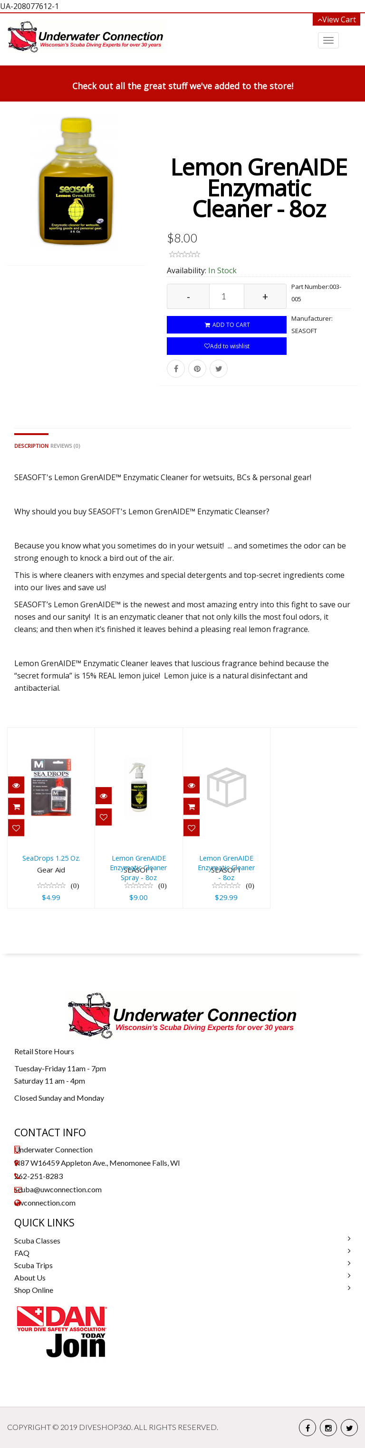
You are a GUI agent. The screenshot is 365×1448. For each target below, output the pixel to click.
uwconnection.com (45, 1202)
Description (31, 445)
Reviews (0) (65, 445)
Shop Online (33, 1289)
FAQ (21, 1252)
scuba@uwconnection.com (58, 1189)
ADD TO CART (227, 325)
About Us (30, 1277)
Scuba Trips (33, 1265)
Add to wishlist (227, 346)
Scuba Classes (37, 1240)
